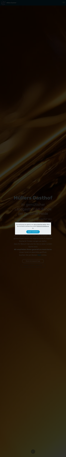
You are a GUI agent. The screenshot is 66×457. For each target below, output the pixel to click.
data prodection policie (40, 224)
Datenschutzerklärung (43, 226)
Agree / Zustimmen (33, 231)
